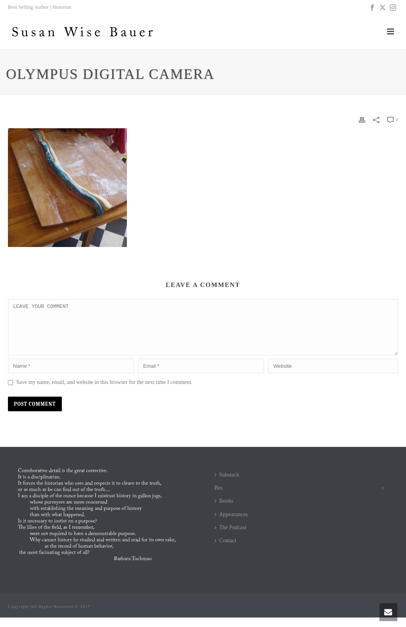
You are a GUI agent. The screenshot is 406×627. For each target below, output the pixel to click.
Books (224, 510)
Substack (226, 484)
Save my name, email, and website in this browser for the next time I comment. (104, 392)
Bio (218, 497)
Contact (225, 550)
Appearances (231, 524)
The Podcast (230, 537)
